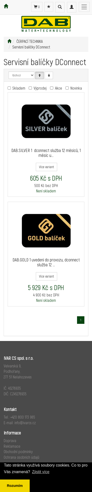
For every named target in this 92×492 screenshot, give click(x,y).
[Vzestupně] (39, 75)
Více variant (46, 167)
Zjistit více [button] (40, 472)
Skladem (19, 88)
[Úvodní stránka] (9, 41)
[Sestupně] (49, 75)
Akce (58, 88)
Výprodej (40, 88)
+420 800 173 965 (22, 417)
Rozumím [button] (15, 486)
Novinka (76, 88)
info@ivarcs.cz (25, 422)
